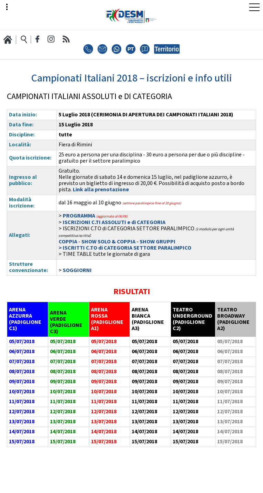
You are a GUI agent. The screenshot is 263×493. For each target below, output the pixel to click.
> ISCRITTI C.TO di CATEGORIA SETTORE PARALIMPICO (125, 248)
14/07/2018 (21, 431)
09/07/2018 (21, 381)
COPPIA (68, 241)
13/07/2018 (21, 421)
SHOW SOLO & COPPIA (108, 241)
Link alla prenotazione (101, 189)
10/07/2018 (21, 391)
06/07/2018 (21, 351)
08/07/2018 (21, 371)
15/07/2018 (21, 441)
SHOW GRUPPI (157, 241)
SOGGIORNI (77, 270)
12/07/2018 (21, 411)
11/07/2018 (21, 401)
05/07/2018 (144, 341)
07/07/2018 (21, 361)
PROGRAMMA (79, 216)
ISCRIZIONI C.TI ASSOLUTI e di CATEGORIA (114, 222)
